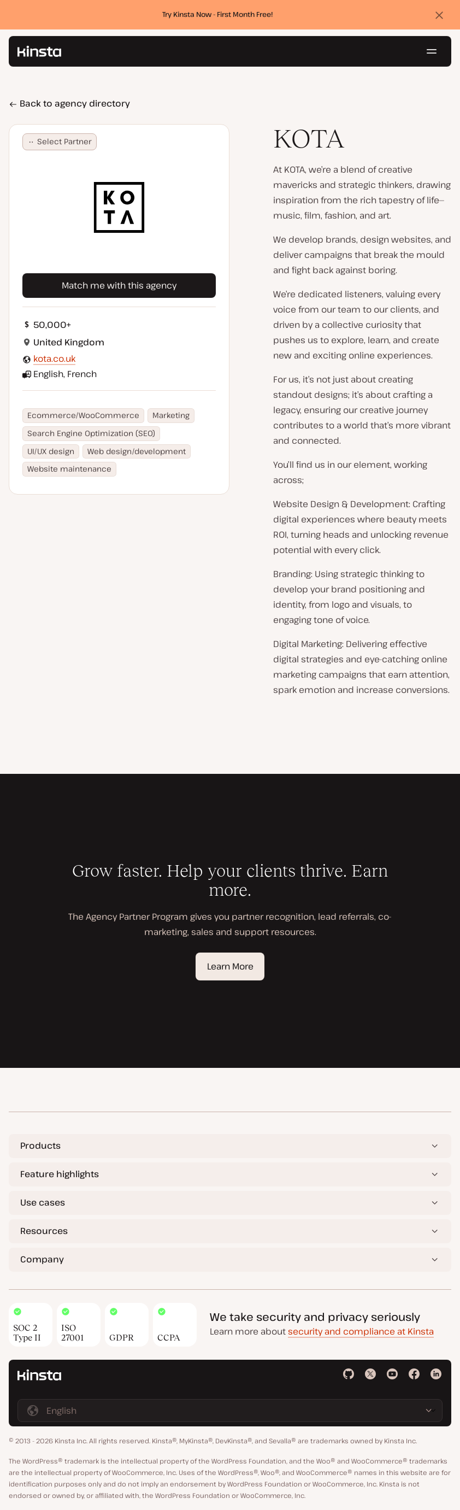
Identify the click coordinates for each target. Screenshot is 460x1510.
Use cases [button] (42, 1202)
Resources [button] (44, 1231)
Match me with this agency (119, 285)
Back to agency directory (69, 103)
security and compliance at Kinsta (361, 1331)
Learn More (230, 966)
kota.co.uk (54, 358)
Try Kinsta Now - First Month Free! (217, 15)
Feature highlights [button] (59, 1174)
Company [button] (42, 1259)
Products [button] (40, 1145)
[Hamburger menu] (432, 52)
